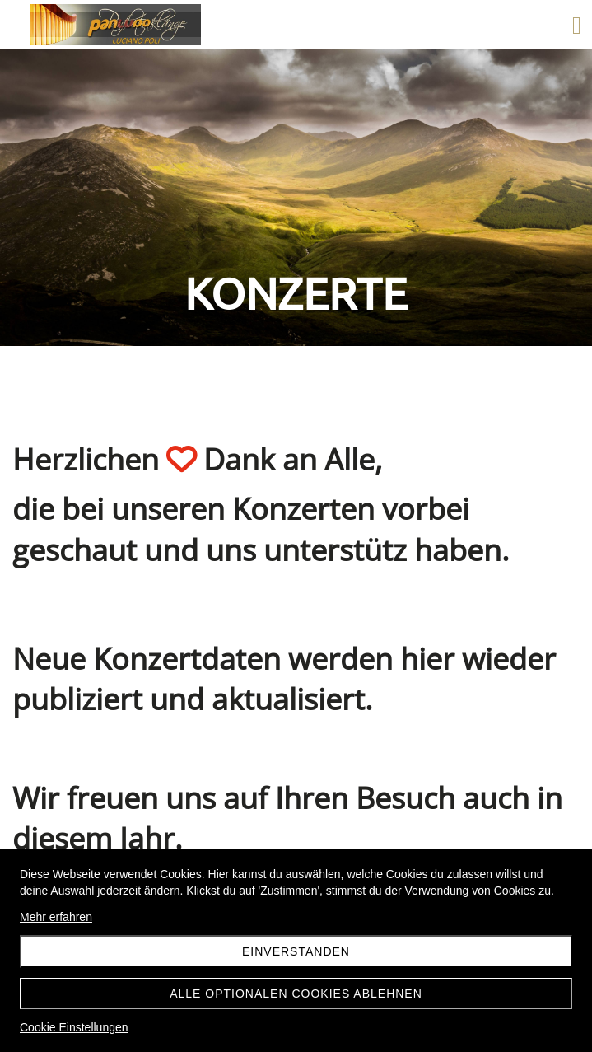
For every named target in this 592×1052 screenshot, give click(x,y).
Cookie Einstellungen (74, 1027)
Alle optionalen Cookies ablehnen (296, 993)
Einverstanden (296, 951)
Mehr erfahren (56, 916)
